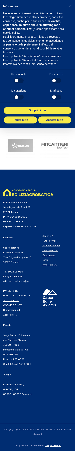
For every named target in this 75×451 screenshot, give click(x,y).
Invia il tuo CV (49, 264)
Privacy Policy (10, 290)
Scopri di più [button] (37, 110)
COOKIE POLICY (12, 305)
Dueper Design (53, 445)
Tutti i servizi (49, 240)
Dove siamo (48, 255)
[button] (70, 6)
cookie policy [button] (11, 32)
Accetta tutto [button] (54, 119)
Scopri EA (47, 235)
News (45, 259)
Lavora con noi (50, 250)
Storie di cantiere (51, 245)
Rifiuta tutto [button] (20, 119)
